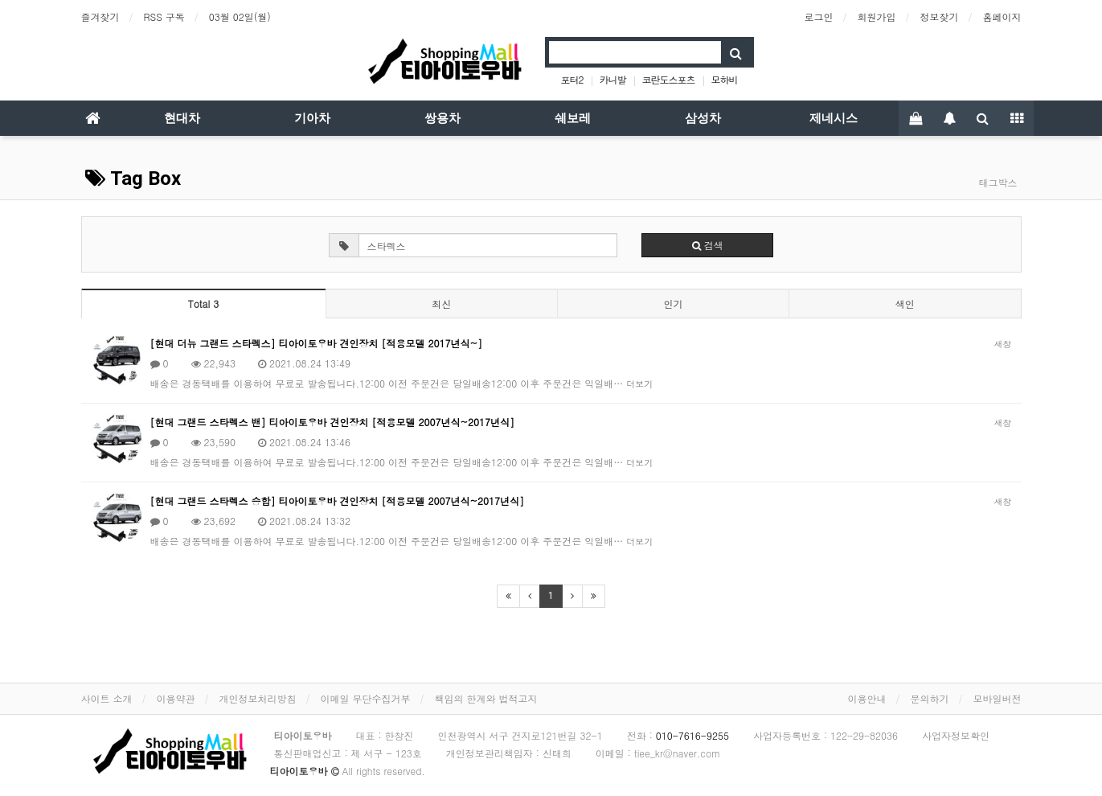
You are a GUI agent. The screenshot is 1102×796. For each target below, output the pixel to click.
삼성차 (703, 118)
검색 (707, 245)
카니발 (612, 79)
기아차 (312, 118)
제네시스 (833, 118)
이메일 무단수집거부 (366, 698)
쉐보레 (573, 118)
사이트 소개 (107, 698)
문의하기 (930, 698)
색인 (905, 303)
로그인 (819, 16)
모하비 (724, 79)
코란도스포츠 (668, 79)
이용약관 (176, 698)
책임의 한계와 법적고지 (486, 698)
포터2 (571, 79)
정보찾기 (939, 16)
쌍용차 (442, 118)
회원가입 (877, 16)
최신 (441, 303)
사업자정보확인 (955, 735)
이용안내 (867, 698)
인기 (672, 303)
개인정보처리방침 (258, 698)
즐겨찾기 (100, 16)
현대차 (182, 118)
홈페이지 (1002, 16)
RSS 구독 (164, 16)
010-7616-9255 (692, 735)
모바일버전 (997, 698)
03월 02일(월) (240, 16)
